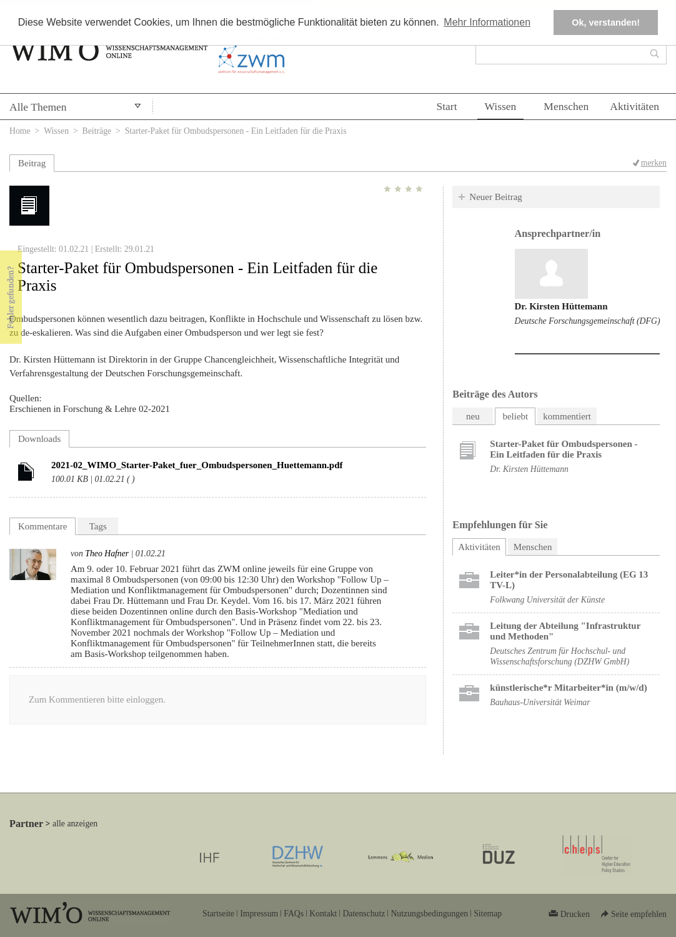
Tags (98, 526)
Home (20, 131)
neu (473, 416)
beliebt (515, 416)
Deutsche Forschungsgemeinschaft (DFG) (587, 321)
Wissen (501, 106)
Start (446, 106)
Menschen (566, 106)
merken (654, 163)
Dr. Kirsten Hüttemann (561, 306)
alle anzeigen (74, 823)
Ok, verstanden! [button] (606, 23)
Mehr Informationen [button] (487, 22)
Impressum (259, 913)
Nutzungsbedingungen (429, 913)
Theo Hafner (107, 553)
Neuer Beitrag (495, 197)
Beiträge (97, 131)
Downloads (39, 439)
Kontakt (323, 913)
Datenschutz (363, 913)
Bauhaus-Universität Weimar (540, 702)
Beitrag (32, 163)
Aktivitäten (634, 106)
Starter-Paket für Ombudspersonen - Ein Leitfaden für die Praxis (563, 449)
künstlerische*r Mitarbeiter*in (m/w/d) (568, 688)
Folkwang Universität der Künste (547, 599)
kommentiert (567, 416)
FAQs (294, 913)
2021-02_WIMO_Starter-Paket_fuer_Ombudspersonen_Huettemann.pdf (197, 465)
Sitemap (488, 913)
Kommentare (42, 526)
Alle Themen (38, 107)
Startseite (218, 913)
